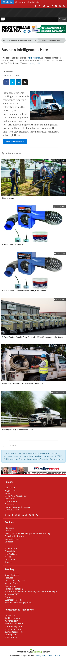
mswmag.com (11, 620)
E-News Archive (12, 509)
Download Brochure (15, 141)
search (62, 19)
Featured (9, 577)
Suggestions (10, 490)
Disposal (9, 541)
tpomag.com (11, 634)
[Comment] (25, 82)
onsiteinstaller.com (14, 623)
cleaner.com (10, 615)
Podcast (8, 562)
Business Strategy (13, 599)
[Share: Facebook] (6, 82)
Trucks (8, 530)
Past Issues (10, 504)
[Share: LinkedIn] (18, 82)
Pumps (8, 597)
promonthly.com (13, 629)
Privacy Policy (41, 655)
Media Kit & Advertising (16, 495)
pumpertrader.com (14, 631)
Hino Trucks (34, 57)
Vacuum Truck (11, 583)
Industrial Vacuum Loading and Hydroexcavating (27, 533)
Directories (10, 559)
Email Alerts (10, 498)
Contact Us (10, 487)
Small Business (12, 575)
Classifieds (10, 551)
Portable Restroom (14, 588)
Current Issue (11, 501)
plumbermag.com (13, 626)
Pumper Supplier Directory (17, 506)
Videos (8, 556)
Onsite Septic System (15, 580)
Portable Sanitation (14, 536)
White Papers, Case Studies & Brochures (22, 40)
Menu (3, 20)
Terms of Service (54, 655)
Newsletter (10, 493)
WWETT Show (11, 637)
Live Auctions (11, 554)
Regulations (10, 586)
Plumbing (9, 527)
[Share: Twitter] (12, 82)
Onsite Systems (12, 538)
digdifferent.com (12, 618)
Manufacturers (12, 548)
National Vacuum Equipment (18, 602)
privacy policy (35, 63)
